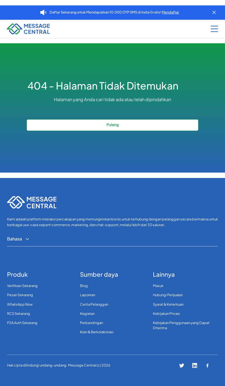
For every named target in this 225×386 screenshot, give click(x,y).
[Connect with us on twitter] (181, 365)
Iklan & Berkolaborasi (97, 332)
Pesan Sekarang (20, 295)
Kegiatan (87, 313)
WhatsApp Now (20, 304)
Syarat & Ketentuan (168, 304)
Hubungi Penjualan (168, 295)
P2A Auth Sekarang (22, 323)
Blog (84, 285)
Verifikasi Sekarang (22, 285)
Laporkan (87, 295)
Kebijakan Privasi (166, 313)
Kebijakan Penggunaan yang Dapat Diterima (181, 325)
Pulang (113, 124)
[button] (211, 29)
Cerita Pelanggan (94, 304)
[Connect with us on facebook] (207, 365)
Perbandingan (91, 323)
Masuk (158, 285)
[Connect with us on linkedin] (194, 365)
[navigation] (25, 29)
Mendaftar (170, 12)
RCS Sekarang (18, 313)
